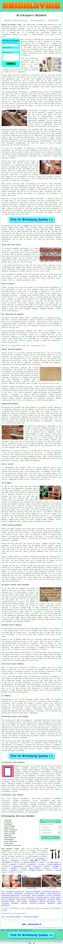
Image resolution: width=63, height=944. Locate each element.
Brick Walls (26, 895)
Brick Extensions (54, 893)
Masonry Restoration (47, 901)
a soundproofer (16, 866)
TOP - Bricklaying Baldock (11, 916)
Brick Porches (7, 893)
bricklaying (6, 163)
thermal (49, 79)
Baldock (26, 225)
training (5, 131)
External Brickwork (37, 903)
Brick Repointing (28, 897)
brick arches (56, 777)
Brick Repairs (40, 893)
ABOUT (45, 11)
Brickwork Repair (54, 899)
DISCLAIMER (58, 11)
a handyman (13, 870)
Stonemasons (33, 901)
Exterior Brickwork (53, 895)
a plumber (55, 866)
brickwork (35, 86)
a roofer (55, 868)
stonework (24, 768)
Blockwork (51, 903)
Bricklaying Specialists (51, 891)
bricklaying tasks (42, 785)
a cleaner (13, 868)
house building (53, 701)
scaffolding (6, 862)
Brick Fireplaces (38, 895)
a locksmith (13, 860)
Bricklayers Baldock (31, 916)
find (8, 798)
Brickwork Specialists (15, 891)
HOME (35, 11)
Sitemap (3, 930)
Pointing (24, 903)
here (36, 812)
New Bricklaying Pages (11, 930)
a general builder (29, 862)
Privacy (60, 930)
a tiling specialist (53, 864)
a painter (12, 864)
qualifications (29, 137)
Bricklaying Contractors (11, 897)
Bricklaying (6, 225)
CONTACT (50, 11)
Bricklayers (18, 893)
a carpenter (31, 864)
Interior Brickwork (33, 891)
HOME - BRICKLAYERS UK (31, 924)
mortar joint (54, 475)
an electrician (53, 862)
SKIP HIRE (34, 860)
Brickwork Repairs (42, 897)
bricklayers (6, 187)
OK (34, 943)
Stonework (14, 903)
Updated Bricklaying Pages (25, 930)
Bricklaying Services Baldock (18, 816)
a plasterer (37, 866)
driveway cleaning (35, 870)
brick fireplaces (28, 775)
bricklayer (21, 28)
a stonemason (40, 858)
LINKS (40, 11)
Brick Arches (56, 897)
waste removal (34, 868)
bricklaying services (9, 791)
